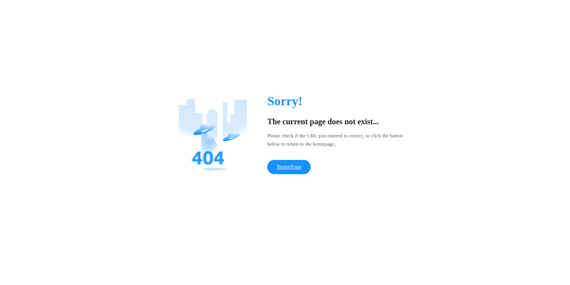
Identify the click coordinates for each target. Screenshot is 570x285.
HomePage (289, 167)
